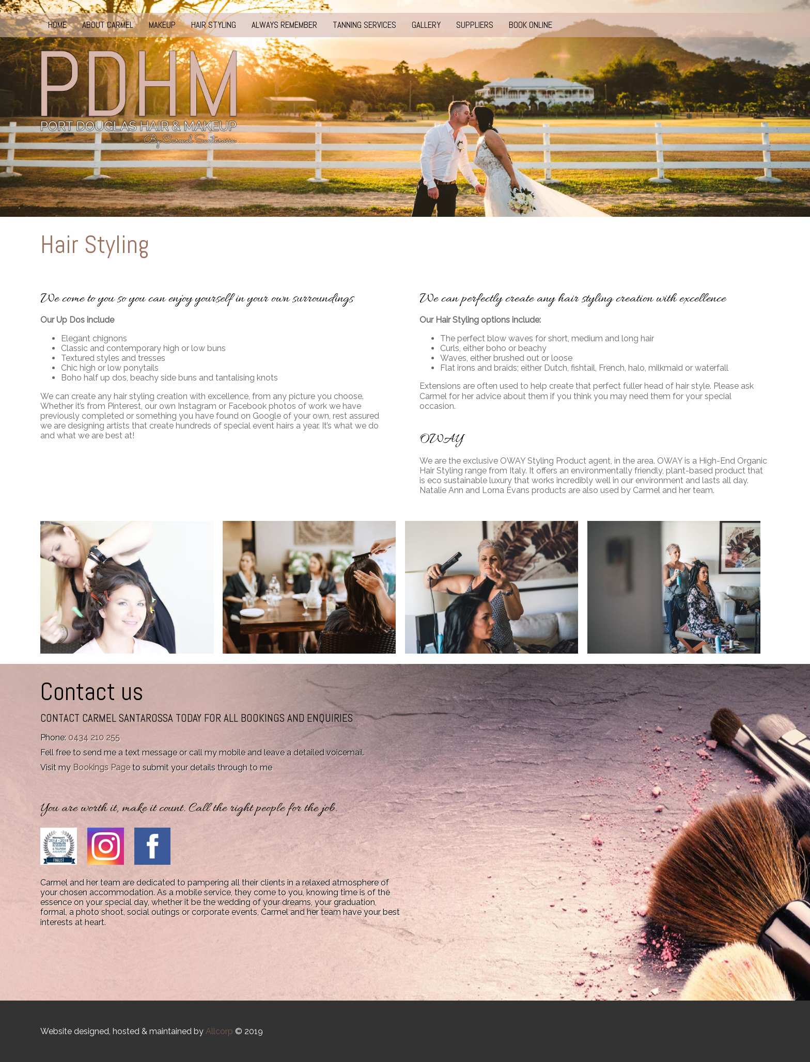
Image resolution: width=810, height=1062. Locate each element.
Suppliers (474, 24)
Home (57, 24)
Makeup (162, 24)
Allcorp (219, 1031)
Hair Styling (213, 24)
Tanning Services (364, 24)
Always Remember (284, 24)
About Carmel (107, 24)
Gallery (426, 24)
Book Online (530, 24)
